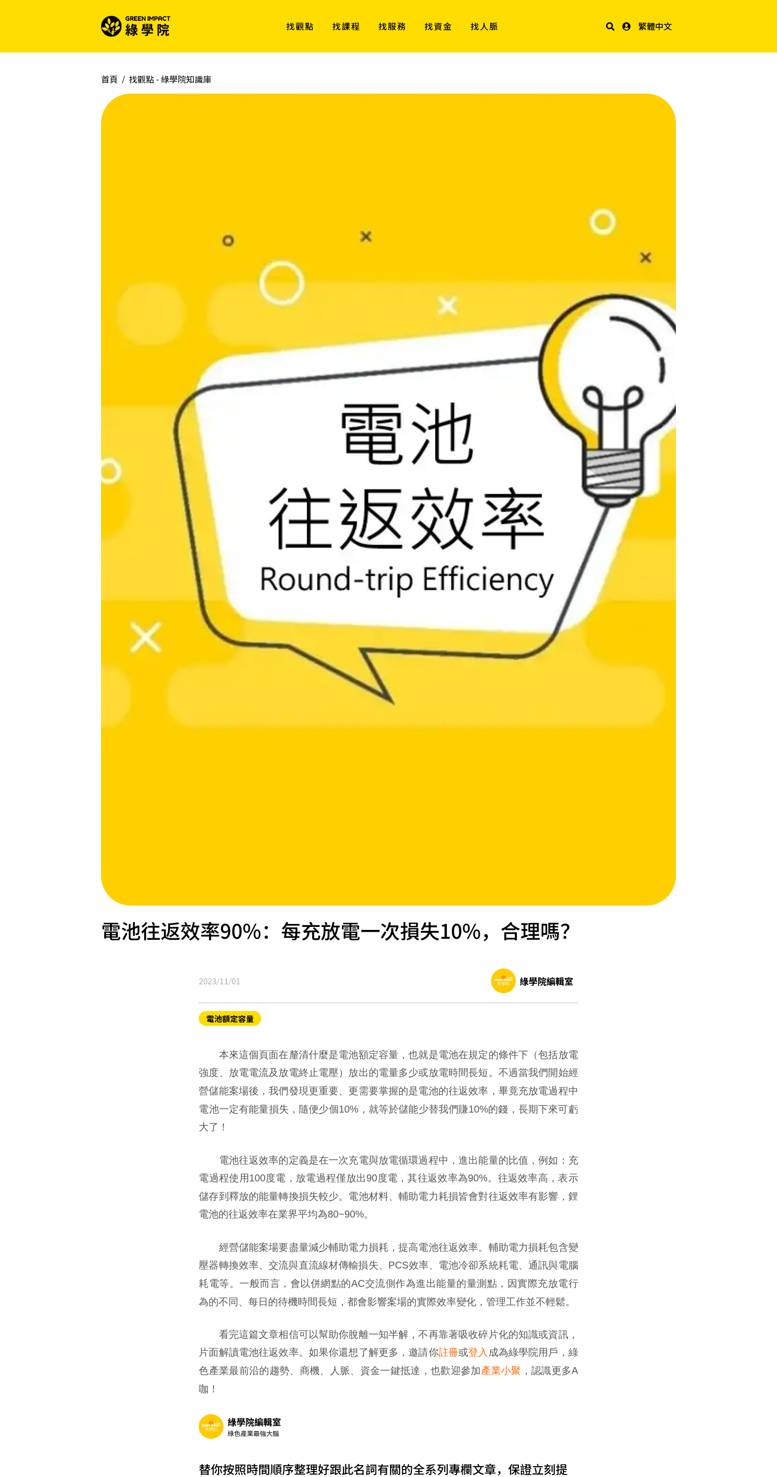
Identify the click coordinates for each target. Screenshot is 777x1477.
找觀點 (300, 26)
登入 (478, 1352)
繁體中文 (655, 26)
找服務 (393, 26)
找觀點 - (170, 79)
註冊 (448, 1352)
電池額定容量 (230, 1018)
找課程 (347, 26)
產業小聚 (501, 1370)
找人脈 (485, 26)
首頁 (109, 79)
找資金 (439, 26)
